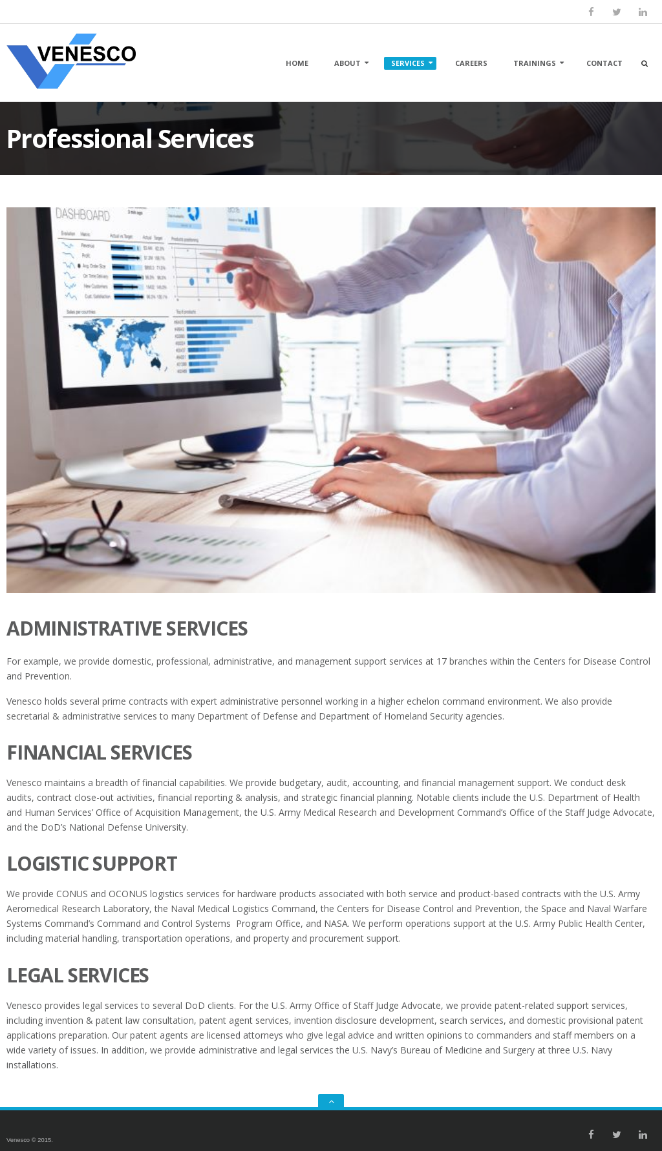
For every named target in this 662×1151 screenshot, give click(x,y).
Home (297, 63)
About (347, 63)
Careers (471, 63)
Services (408, 63)
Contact (604, 63)
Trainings (534, 63)
